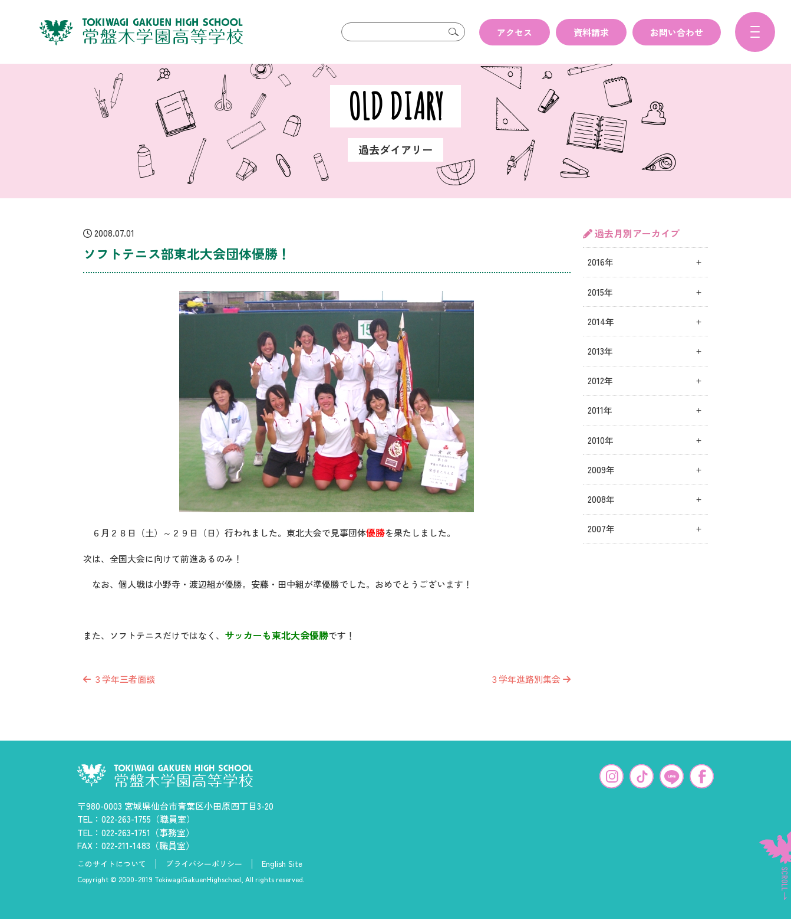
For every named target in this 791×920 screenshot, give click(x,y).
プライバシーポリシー (204, 883)
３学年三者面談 (119, 698)
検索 (453, 32)
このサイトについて (111, 883)
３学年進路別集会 (530, 698)
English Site (282, 883)
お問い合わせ (676, 32)
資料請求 (591, 32)
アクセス (514, 32)
